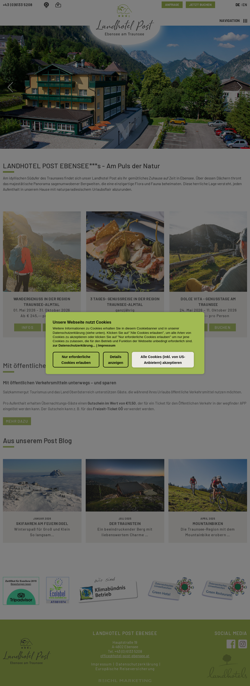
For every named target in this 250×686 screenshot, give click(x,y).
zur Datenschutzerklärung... (74, 345)
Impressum (106, 345)
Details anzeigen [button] (115, 359)
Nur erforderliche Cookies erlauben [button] (76, 359)
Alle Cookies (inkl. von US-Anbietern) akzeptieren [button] (163, 359)
